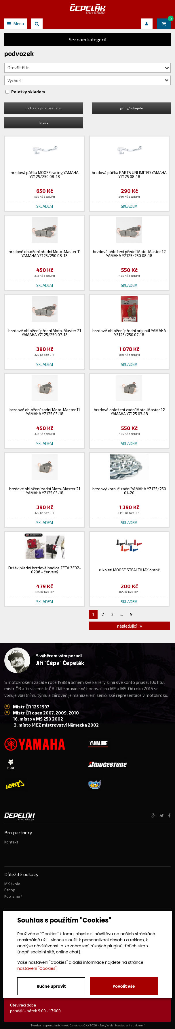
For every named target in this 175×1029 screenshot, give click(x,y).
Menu (15, 23)
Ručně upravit (51, 986)
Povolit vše (124, 986)
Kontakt (11, 842)
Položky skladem (28, 91)
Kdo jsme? (13, 896)
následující (129, 625)
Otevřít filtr (88, 67)
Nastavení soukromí (129, 1025)
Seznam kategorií (87, 39)
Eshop (9, 890)
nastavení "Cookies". (37, 968)
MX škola (12, 884)
